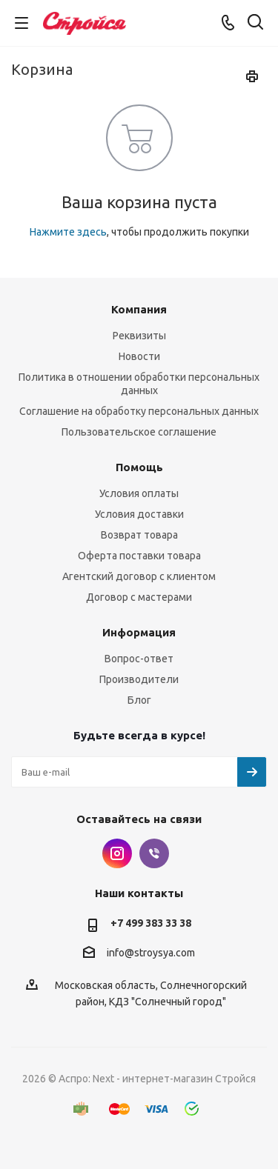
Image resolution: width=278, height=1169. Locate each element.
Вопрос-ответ (139, 659)
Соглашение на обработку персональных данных (139, 411)
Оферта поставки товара (139, 556)
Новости (139, 356)
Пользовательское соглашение (139, 432)
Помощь (139, 467)
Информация (139, 632)
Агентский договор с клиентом (139, 576)
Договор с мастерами (139, 597)
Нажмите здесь (68, 232)
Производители (139, 679)
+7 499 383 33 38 (150, 923)
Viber (154, 853)
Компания (139, 309)
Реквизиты (139, 336)
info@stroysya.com (151, 953)
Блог (139, 700)
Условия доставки (139, 514)
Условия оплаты (139, 493)
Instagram (117, 853)
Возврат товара (139, 535)
